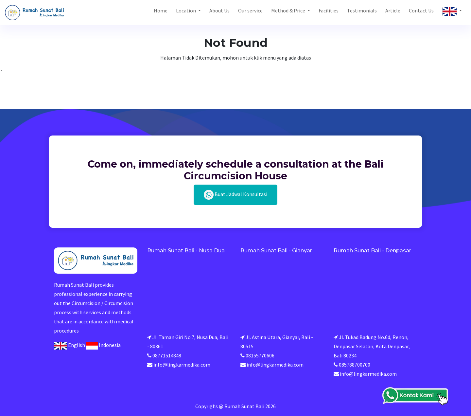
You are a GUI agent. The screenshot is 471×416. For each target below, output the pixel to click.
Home (160, 10)
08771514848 (166, 355)
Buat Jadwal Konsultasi (235, 195)
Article (392, 10)
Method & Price (288, 10)
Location (186, 10)
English (69, 345)
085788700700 (354, 364)
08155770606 (260, 355)
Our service (250, 10)
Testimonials (362, 10)
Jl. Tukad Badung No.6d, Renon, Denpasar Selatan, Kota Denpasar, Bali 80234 (372, 346)
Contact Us (421, 10)
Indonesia (103, 345)
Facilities (329, 10)
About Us (219, 10)
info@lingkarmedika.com (181, 364)
